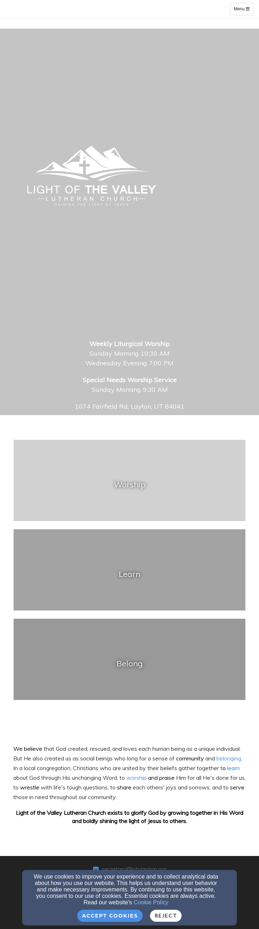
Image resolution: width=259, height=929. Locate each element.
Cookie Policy (151, 902)
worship (137, 777)
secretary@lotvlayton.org (134, 868)
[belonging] (228, 758)
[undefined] (129, 484)
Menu (244, 8)
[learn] (233, 768)
